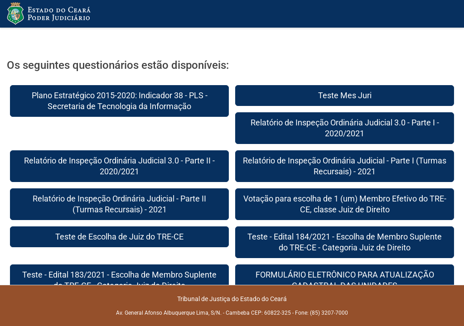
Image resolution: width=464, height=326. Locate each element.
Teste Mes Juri (345, 95)
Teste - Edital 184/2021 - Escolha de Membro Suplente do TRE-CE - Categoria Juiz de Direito (344, 242)
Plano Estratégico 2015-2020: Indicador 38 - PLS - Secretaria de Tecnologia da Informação (120, 101)
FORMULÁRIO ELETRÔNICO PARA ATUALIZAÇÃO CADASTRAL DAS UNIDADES (345, 280)
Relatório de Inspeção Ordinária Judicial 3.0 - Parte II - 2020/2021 (119, 166)
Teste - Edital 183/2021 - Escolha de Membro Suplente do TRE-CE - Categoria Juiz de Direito (119, 280)
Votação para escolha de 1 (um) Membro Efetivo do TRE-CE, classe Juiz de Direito (344, 204)
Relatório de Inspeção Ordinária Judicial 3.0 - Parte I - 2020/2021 (345, 128)
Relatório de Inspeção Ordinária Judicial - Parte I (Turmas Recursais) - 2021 (344, 166)
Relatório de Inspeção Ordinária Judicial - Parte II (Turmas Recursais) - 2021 (119, 204)
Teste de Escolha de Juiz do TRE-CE (119, 236)
